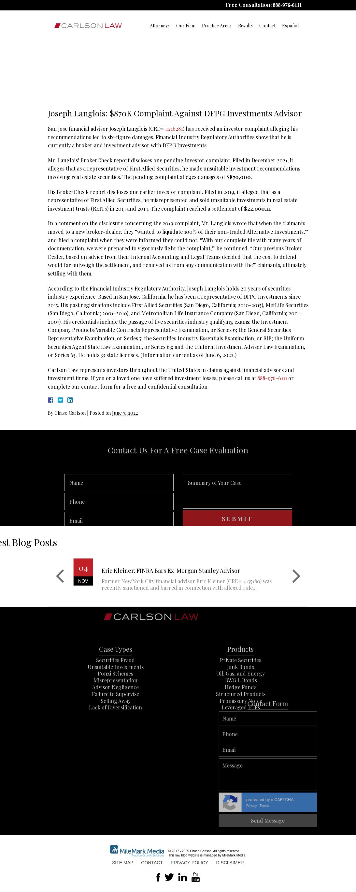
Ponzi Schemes (115, 690)
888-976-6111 (287, 5)
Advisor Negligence (115, 704)
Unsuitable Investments (116, 683)
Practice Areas (217, 25)
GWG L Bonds (240, 697)
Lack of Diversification (115, 724)
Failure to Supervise (115, 710)
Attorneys (160, 25)
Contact (267, 25)
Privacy (335, 806)
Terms (347, 806)
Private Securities (240, 677)
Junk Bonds (240, 683)
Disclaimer (230, 862)
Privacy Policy (189, 862)
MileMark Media (234, 855)
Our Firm (185, 25)
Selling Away (116, 717)
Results (245, 25)
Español (290, 25)
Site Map (122, 862)
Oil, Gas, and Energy (240, 690)
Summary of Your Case (237, 504)
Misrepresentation (115, 697)
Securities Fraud (115, 677)
